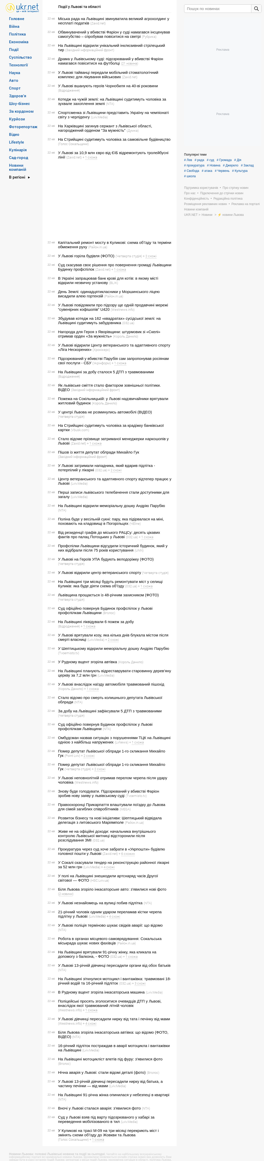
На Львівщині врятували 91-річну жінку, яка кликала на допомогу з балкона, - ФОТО (107, 954)
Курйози (17, 119)
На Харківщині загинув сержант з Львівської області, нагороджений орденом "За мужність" (105, 128)
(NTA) (110, 103)
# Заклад (247, 165)
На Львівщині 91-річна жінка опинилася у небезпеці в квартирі (113, 1095)
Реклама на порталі (246, 204)
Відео (14, 134)
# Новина (213, 165)
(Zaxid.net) (98, 23)
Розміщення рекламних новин (205, 204)
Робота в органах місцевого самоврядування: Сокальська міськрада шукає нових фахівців (110, 940)
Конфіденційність (196, 198)
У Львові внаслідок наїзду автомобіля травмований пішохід (111, 684)
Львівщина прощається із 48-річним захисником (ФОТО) (108, 595)
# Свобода (191, 171)
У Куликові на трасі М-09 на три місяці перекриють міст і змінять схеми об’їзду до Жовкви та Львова (108, 1132)
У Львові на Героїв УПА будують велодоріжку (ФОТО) (106, 559)
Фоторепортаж (23, 127)
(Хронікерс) (101, 349)
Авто (13, 80)
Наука (14, 72)
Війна (14, 26)
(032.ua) (128, 323)
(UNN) (139, 550)
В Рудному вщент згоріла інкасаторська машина (101, 992)
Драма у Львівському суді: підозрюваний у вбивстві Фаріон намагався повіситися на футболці (110, 61)
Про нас (190, 193)
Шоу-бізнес (19, 103)
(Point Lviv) (72, 755)
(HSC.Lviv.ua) (99, 880)
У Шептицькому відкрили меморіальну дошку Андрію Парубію (113, 648)
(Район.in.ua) (97, 247)
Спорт (15, 88)
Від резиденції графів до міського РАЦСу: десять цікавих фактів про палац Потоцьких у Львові (109, 534)
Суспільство (20, 57)
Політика (17, 34)
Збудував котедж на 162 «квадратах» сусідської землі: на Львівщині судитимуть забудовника (109, 320)
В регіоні (17, 177)
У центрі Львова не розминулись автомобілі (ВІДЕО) (105, 412)
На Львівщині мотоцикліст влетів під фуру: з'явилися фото (110, 1059)
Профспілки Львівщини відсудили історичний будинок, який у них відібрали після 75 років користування (113, 548)
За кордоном (21, 111)
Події (14, 49)
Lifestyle (16, 142)
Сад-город (18, 157)
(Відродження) (69, 90)
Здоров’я (17, 96)
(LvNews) (121, 742)
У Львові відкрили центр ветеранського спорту (99, 572)
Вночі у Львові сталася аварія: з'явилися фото (99, 1108)
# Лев (188, 160)
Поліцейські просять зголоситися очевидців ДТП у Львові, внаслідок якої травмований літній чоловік (109, 1003)
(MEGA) (125, 809)
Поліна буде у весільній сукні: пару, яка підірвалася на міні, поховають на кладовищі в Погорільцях (111, 521)
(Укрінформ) (101, 363)
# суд (210, 160)
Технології (18, 65)
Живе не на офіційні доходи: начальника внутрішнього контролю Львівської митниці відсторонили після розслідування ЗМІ (107, 835)
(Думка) (133, 130)
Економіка (18, 42)
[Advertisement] (108, 200)
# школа (190, 176)
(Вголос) (109, 612)
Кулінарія (18, 150)
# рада (199, 160)
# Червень (222, 171)
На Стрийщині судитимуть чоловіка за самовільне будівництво (114, 139)
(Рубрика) (149, 36)
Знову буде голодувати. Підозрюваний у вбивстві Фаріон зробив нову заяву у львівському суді (108, 793)
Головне (16, 18)
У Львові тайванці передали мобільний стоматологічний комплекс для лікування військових (108, 74)
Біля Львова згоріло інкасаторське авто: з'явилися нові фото (112, 889)
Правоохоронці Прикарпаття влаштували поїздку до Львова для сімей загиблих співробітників (111, 806)
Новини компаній (17, 167)
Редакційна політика (228, 198)
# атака (207, 171)
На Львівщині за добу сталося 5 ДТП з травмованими (106, 372)
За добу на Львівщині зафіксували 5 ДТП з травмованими (110, 711)
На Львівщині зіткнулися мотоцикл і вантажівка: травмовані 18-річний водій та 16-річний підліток (114, 981)
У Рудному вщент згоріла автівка (87, 662)
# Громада (224, 160)
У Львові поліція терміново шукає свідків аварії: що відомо (110, 925)
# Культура (240, 171)
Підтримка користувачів (201, 188)
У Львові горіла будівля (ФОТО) (86, 256)
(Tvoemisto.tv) (68, 653)
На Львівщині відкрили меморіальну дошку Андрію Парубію (111, 505)
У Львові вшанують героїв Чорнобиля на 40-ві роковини (108, 86)
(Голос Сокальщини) (73, 143)
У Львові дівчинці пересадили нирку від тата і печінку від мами (114, 1019)
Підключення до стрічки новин (221, 193)
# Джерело (230, 165)
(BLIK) (113, 282)
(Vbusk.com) (80, 430)
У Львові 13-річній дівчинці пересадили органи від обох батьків (114, 965)
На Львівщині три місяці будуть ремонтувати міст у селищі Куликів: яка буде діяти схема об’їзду (110, 583)
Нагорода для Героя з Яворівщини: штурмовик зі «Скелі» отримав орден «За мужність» (109, 334)
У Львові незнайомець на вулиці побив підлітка (100, 903)
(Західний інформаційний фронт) (89, 50)
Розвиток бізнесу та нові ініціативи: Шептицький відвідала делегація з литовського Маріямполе (110, 820)
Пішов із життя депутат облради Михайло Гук (98, 452)
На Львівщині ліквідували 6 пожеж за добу (96, 621)
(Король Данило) (125, 336)
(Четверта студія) (129, 256)
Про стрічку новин (236, 188)
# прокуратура (194, 165)
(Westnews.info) (123, 309)
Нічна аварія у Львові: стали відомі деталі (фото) (102, 1072)
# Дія (237, 160)
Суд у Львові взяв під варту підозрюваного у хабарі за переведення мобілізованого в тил (106, 1119)
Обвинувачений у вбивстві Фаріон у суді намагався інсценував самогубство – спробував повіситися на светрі (114, 34)
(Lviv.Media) (99, 117)
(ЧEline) (135, 523)
